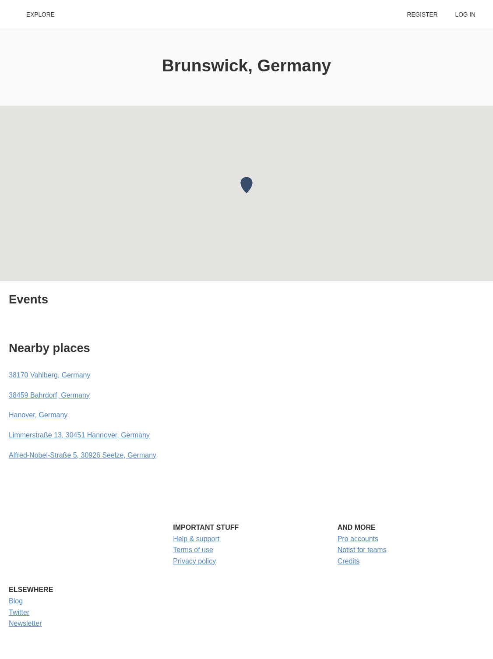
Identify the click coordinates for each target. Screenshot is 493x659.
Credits (349, 561)
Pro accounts (358, 539)
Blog (16, 601)
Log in (465, 14)
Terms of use (193, 549)
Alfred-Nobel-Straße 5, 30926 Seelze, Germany (82, 455)
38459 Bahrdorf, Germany (49, 395)
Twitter (19, 612)
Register (422, 14)
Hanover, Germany (38, 415)
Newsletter (25, 623)
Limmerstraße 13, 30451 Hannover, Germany (79, 435)
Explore (40, 14)
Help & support (196, 539)
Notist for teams (362, 549)
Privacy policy (194, 561)
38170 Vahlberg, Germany (49, 375)
